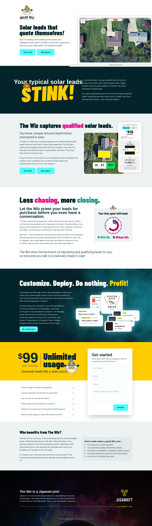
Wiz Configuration (28, 329)
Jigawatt (25, 240)
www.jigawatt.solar (124, 506)
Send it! (120, 407)
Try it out (28, 52)
